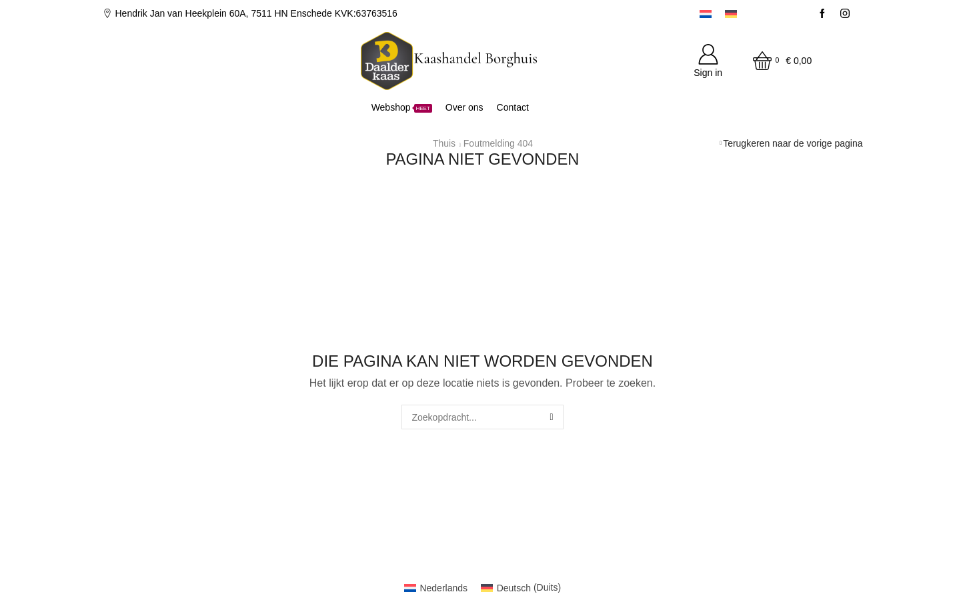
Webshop (401, 107)
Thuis (444, 143)
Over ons (464, 107)
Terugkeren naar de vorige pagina (792, 143)
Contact (513, 107)
